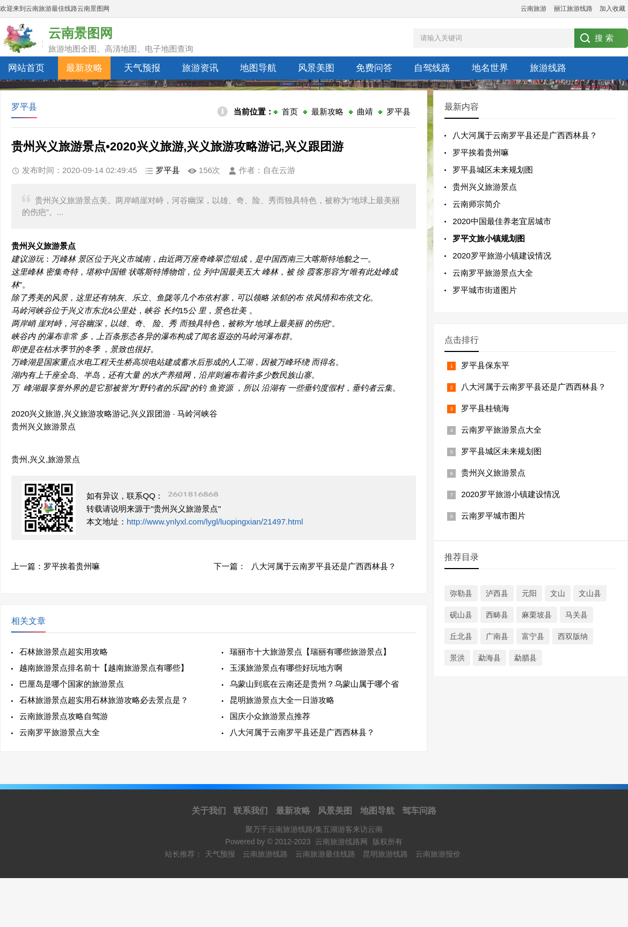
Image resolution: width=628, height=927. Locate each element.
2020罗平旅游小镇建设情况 (501, 255)
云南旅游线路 (265, 854)
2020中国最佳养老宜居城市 (501, 221)
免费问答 (374, 68)
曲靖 (365, 111)
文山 (557, 593)
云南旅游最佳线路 (325, 854)
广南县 (497, 636)
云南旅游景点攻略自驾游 (63, 716)
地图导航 (258, 68)
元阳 (529, 593)
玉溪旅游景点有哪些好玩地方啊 (286, 667)
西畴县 (497, 614)
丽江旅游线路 (573, 8)
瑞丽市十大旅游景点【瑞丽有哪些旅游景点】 (310, 651)
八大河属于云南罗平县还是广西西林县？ (323, 566)
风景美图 (316, 68)
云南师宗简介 (476, 204)
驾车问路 (419, 810)
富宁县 (533, 636)
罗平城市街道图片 (484, 289)
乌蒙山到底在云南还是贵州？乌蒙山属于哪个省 (314, 683)
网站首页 (26, 68)
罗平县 (398, 111)
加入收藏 (612, 8)
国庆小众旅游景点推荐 (270, 716)
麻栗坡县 (537, 614)
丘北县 (461, 636)
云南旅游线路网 (341, 841)
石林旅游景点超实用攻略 (63, 651)
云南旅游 (533, 8)
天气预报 (142, 68)
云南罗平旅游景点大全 (59, 732)
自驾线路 (432, 68)
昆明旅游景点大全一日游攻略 (282, 700)
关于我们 (209, 810)
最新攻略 (84, 68)
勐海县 (489, 657)
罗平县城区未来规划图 (492, 169)
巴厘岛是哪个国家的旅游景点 (71, 683)
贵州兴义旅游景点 (484, 186)
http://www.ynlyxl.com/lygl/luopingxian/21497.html (215, 521)
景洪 (457, 657)
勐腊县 (525, 657)
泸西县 (497, 593)
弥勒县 (461, 593)
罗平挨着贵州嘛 (71, 566)
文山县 (590, 593)
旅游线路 (548, 68)
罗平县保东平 (485, 365)
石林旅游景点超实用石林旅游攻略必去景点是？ (103, 700)
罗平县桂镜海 (485, 408)
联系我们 (250, 810)
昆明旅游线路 (385, 854)
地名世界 (490, 68)
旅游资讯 (200, 68)
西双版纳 (573, 636)
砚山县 (461, 614)
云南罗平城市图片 (493, 515)
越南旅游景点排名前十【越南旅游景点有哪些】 (103, 667)
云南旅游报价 (438, 854)
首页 (290, 111)
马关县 (576, 614)
